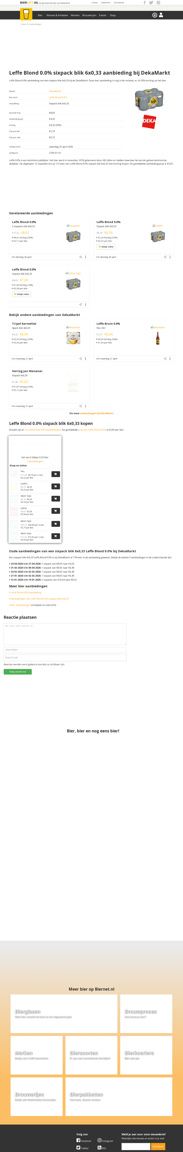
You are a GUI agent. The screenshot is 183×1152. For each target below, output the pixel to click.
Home (23, 24)
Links (119, 1116)
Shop (113, 15)
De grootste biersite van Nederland (54, 3)
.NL (35, 2)
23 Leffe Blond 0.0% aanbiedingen (43, 429)
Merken (75, 15)
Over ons (21, 1110)
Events (102, 15)
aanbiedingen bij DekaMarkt (96, 413)
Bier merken (73, 1110)
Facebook (83, 1082)
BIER (23, 2)
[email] (136, 1088)
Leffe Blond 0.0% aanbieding (25, 585)
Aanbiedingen (35, 24)
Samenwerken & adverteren (31, 1119)
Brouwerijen (89, 15)
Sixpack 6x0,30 (19, 375)
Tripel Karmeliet (24, 324)
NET (30, 2)
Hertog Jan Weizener (27, 371)
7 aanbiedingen (35, 461)
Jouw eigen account (127, 1119)
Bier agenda (72, 1123)
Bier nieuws (72, 1116)
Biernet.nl (74, 1144)
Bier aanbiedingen (20, 597)
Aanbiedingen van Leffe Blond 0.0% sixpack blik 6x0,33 (39, 591)
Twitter (82, 1090)
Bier (40, 15)
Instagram (105, 1082)
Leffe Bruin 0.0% (108, 324)
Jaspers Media (106, 1144)
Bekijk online (106, 246)
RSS (102, 1090)
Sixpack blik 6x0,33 (106, 226)
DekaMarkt (55, 91)
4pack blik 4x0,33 (21, 328)
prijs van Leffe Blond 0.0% (92, 429)
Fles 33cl (101, 328)
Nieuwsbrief (123, 1123)
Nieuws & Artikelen (57, 15)
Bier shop (71, 1119)
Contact (95, 2)
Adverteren (105, 2)
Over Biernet (119, 2)
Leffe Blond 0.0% (58, 97)
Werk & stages (24, 1116)
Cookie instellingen (26, 1123)
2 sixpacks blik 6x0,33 (23, 226)
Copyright (122, 1113)
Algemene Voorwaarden (129, 1110)
